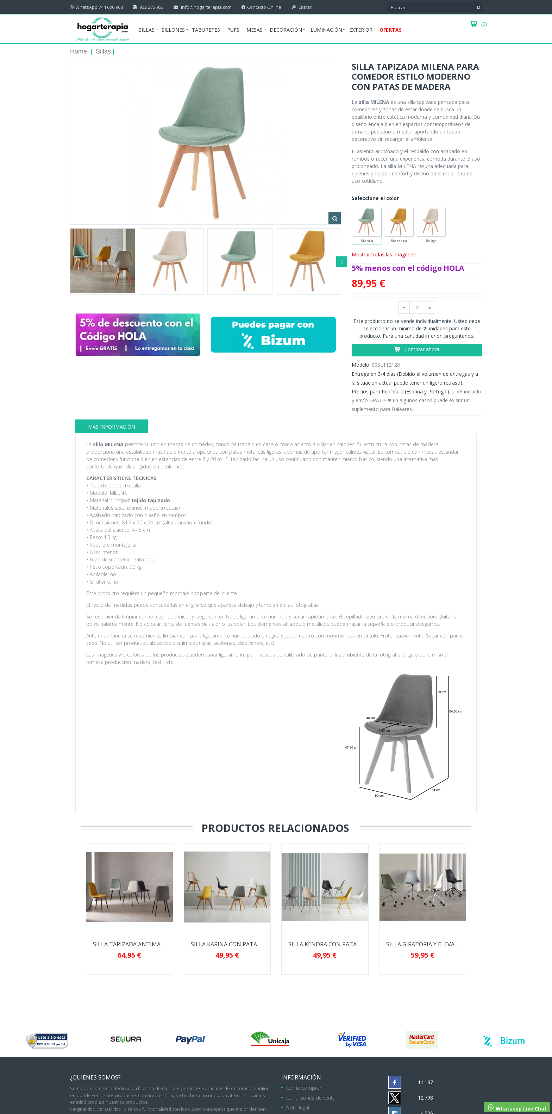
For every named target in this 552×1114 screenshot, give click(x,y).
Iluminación (325, 29)
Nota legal (297, 1107)
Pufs (233, 29)
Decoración (286, 29)
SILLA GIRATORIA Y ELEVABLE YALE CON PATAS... (422, 944)
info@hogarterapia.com (206, 7)
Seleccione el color (376, 198)
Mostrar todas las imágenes (384, 254)
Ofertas (391, 29)
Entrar (304, 7)
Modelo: (361, 364)
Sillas (147, 29)
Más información (111, 426)
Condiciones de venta (310, 1097)
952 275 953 (151, 7)
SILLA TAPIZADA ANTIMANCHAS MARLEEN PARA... (129, 944)
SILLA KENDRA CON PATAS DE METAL (325, 944)
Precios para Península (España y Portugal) (400, 391)
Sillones (173, 29)
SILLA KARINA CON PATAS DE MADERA (227, 944)
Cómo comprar (303, 1087)
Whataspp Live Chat (517, 1107)
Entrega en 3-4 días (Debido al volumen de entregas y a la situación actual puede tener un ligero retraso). (415, 378)
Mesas (254, 29)
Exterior (360, 29)
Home (78, 51)
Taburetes (206, 29)
